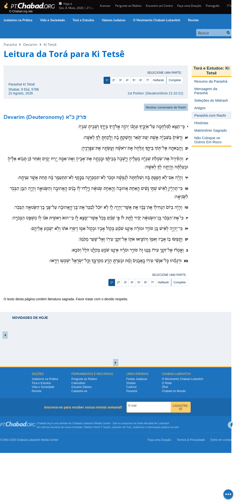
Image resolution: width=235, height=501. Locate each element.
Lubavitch (88, 423)
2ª (113, 80)
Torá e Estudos (83, 20)
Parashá (10, 44)
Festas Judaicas (136, 379)
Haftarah (158, 80)
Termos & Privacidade (191, 440)
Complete (175, 80)
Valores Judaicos (113, 20)
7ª (147, 80)
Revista (193, 20)
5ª (134, 80)
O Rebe (167, 383)
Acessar (105, 6)
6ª (140, 80)
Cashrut (131, 387)
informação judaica (158, 427)
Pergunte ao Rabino (128, 6)
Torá (128, 427)
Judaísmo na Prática (18, 20)
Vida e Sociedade (52, 20)
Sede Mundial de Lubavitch (153, 423)
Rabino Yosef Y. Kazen (97, 427)
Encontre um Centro (159, 6)
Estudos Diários (81, 387)
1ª (107, 80)
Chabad (77, 423)
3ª (120, 80)
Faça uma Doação (189, 6)
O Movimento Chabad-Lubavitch (156, 20)
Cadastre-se (79, 391)
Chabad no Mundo (174, 391)
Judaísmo (138, 427)
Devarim (30, 44)
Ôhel (165, 387)
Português (213, 6)
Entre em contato (222, 440)
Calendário (78, 383)
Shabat (130, 383)
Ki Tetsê (50, 44)
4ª (127, 80)
